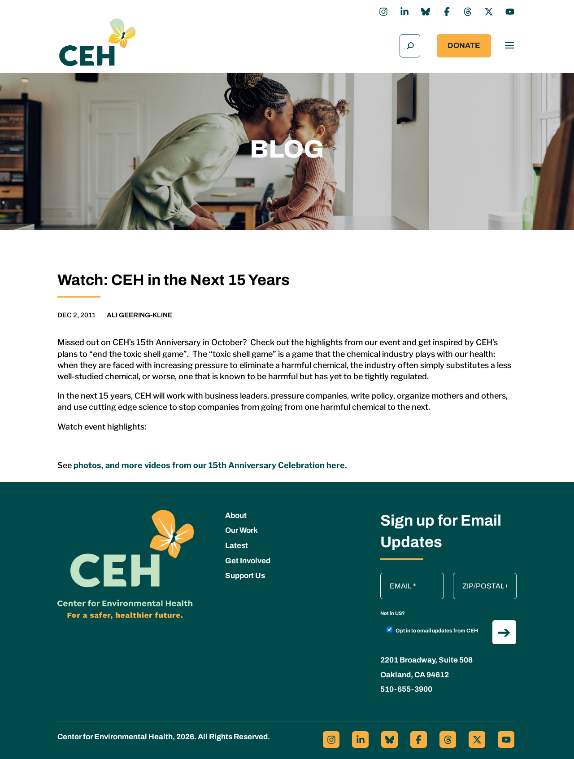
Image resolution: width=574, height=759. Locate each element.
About (236, 513)
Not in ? (392, 611)
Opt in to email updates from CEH (432, 628)
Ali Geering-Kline (139, 312)
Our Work (241, 528)
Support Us (245, 573)
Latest (236, 543)
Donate (464, 44)
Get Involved (247, 558)
